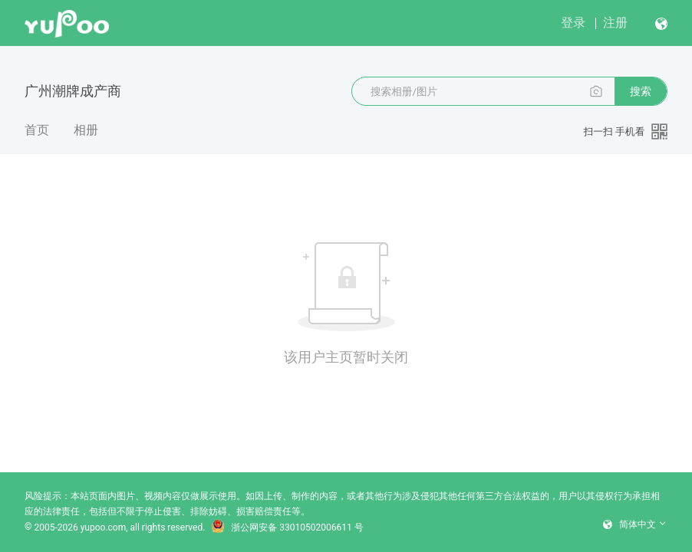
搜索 (640, 91)
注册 (615, 22)
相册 (86, 130)
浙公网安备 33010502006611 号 (287, 527)
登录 (573, 22)
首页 (37, 130)
